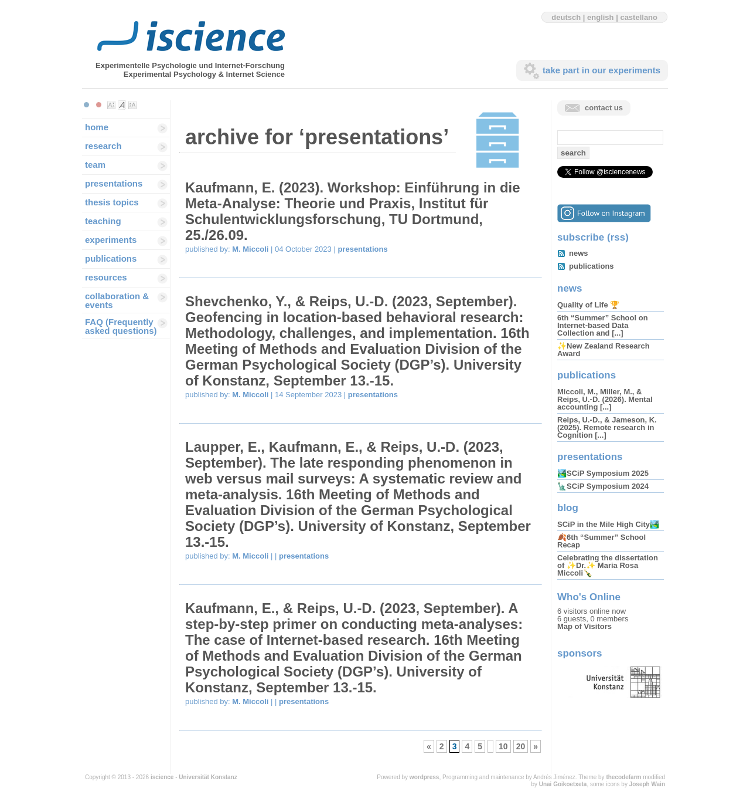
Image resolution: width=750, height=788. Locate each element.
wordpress (424, 777)
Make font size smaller (111, 105)
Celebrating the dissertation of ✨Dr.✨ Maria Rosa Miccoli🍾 (607, 565)
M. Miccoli (250, 249)
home (96, 127)
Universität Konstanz (208, 777)
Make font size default (122, 105)
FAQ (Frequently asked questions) (121, 326)
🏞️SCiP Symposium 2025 (603, 473)
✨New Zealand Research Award (603, 349)
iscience (162, 777)
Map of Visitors (584, 626)
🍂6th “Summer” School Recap (601, 541)
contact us (604, 107)
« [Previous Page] (429, 746)
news (578, 253)
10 (503, 746)
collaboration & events (117, 300)
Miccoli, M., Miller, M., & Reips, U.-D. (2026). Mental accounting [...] (605, 399)
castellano (638, 17)
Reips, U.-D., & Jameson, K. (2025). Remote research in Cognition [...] (607, 427)
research (103, 146)
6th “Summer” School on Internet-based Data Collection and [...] (602, 325)
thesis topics (112, 202)
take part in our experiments (601, 70)
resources (106, 277)
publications (111, 258)
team (95, 165)
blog (567, 507)
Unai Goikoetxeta (563, 784)
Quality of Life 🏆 (588, 304)
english (600, 17)
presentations (113, 183)
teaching (103, 221)
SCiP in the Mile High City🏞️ (608, 524)
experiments (111, 240)
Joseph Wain (647, 784)
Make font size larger (132, 105)
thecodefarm (623, 777)
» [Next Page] (535, 746)
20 (521, 746)
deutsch (566, 17)
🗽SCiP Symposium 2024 (603, 486)
